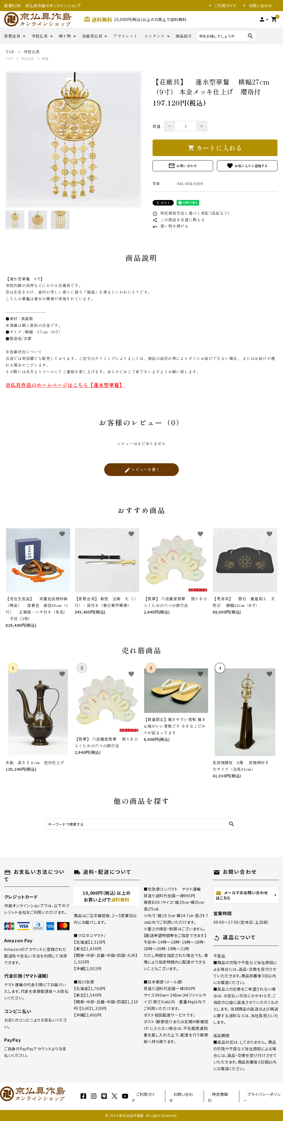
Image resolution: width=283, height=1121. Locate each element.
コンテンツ (154, 36)
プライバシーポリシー (262, 1097)
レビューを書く (142, 470)
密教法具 (12, 36)
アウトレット (125, 36)
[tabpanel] (74, 139)
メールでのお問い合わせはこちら (242, 895)
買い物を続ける (171, 226)
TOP (9, 58)
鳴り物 (65, 36)
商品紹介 (184, 36)
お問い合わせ (260, 5)
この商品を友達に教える (179, 219)
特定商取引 (218, 1097)
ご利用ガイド (225, 5)
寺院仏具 (40, 36)
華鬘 (45, 58)
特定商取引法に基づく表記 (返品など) (191, 213)
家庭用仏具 (92, 36)
